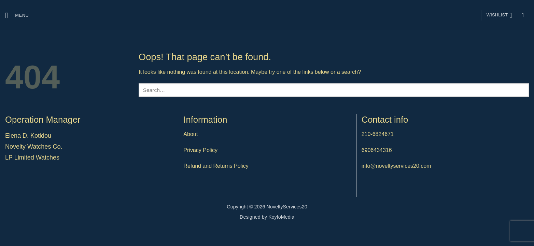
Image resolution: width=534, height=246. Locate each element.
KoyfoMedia (281, 217)
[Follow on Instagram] (524, 15)
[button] (17, 15)
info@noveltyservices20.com (396, 166)
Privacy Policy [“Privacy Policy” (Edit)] (200, 150)
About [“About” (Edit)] (190, 134)
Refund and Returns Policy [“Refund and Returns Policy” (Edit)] (215, 166)
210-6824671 (378, 134)
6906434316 (377, 150)
